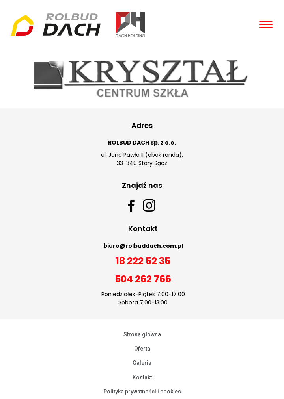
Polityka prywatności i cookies (142, 391)
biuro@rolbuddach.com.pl (143, 246)
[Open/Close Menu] (266, 25)
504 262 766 (143, 279)
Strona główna (142, 334)
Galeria (142, 363)
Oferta (142, 348)
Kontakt (142, 377)
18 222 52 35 (143, 260)
